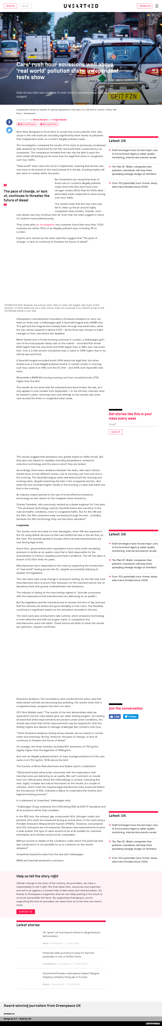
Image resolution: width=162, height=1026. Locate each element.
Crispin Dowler (60, 119)
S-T (15, 1018)
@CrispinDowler (50, 124)
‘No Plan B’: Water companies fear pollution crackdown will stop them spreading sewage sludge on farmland (134, 170)
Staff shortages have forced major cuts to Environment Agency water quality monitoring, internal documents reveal (135, 153)
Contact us (9, 1013)
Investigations (50, 963)
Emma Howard (40, 119)
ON (29, 1018)
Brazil (45, 943)
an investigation (45, 224)
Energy (46, 984)
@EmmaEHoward (28, 124)
